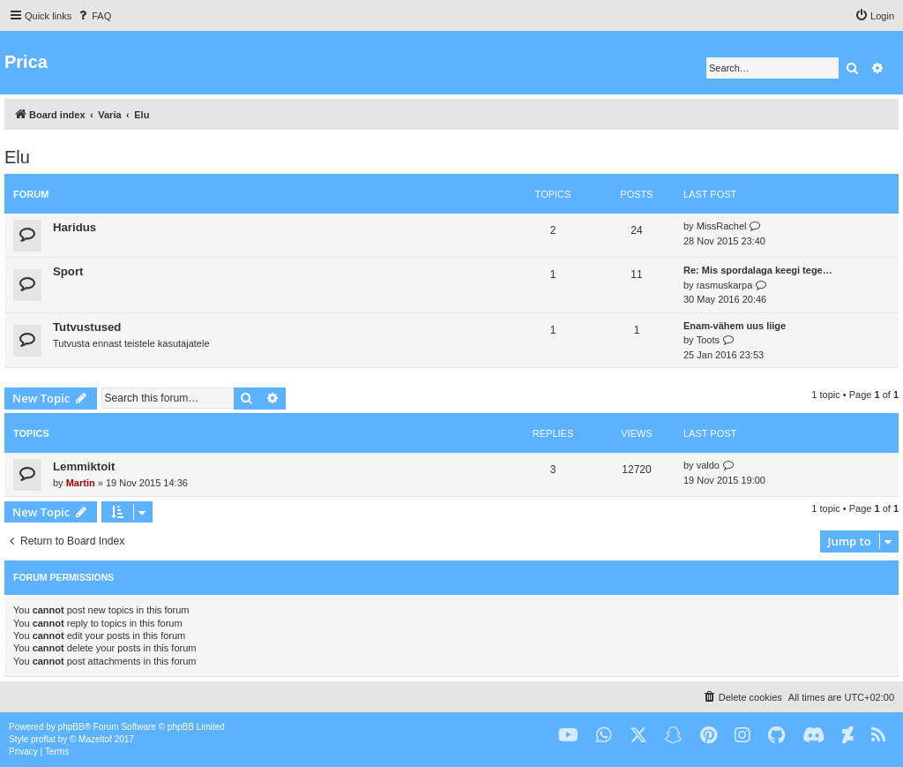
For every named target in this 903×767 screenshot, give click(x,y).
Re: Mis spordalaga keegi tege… (757, 270)
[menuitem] (93, 15)
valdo (708, 465)
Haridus (74, 227)
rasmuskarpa (725, 285)
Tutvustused (87, 327)
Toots (708, 340)
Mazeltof (95, 739)
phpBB (71, 727)
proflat (43, 739)
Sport (68, 271)
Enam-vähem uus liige (734, 325)
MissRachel (722, 226)
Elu (17, 157)
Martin (80, 482)
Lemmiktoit (84, 466)
